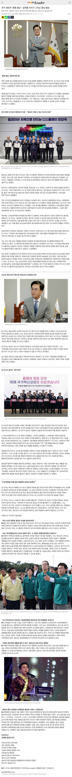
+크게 (69, 14)
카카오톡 (2, 17)
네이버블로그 (6, 17)
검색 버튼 (69, 2)
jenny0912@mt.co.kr (8, 772)
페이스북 (9, 17)
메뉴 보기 (2, 2)
